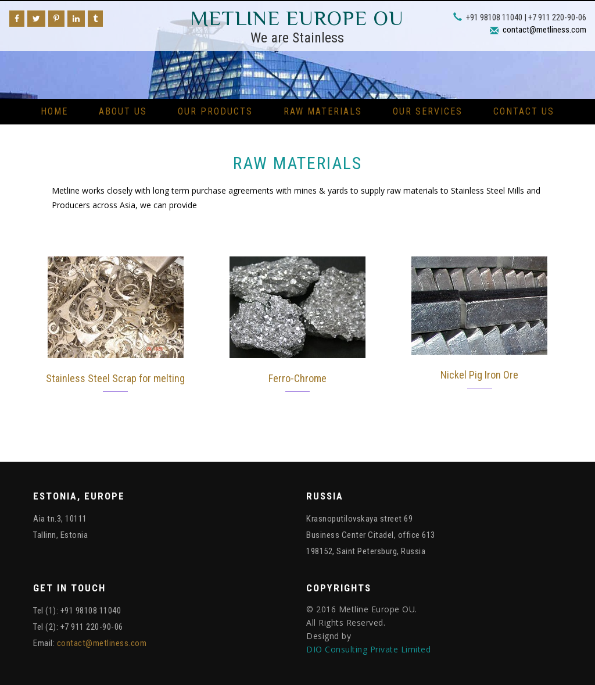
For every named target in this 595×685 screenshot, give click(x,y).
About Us (123, 111)
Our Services (428, 111)
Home (54, 111)
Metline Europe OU (297, 18)
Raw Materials (323, 111)
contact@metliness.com (544, 29)
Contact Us (523, 111)
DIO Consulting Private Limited (368, 649)
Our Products (215, 111)
